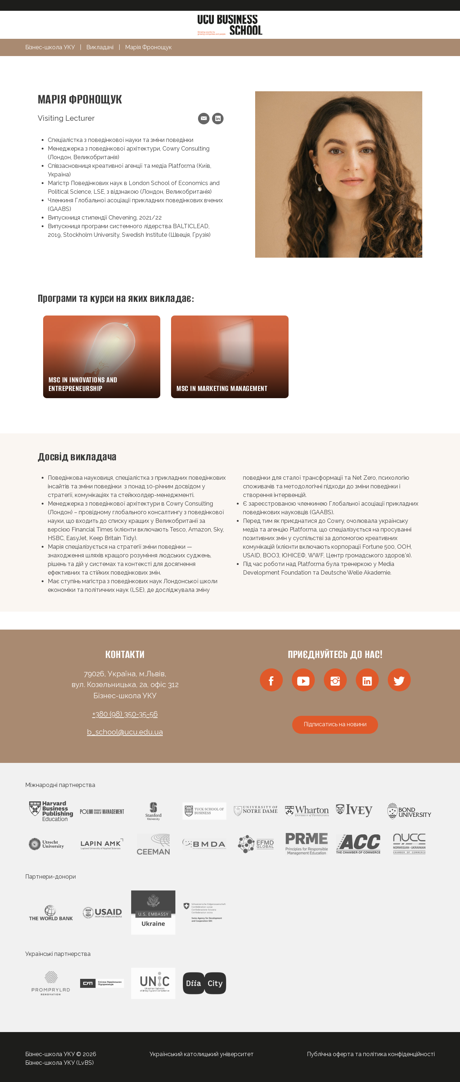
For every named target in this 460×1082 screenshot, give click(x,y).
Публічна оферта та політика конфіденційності (371, 1054)
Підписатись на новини (335, 724)
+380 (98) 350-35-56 (125, 714)
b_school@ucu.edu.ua (125, 732)
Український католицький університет (202, 1054)
